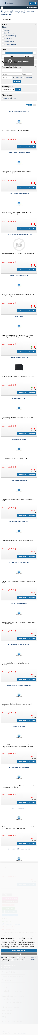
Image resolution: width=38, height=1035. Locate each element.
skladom (6, 98)
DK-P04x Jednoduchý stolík (19, 357)
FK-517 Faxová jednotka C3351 (19, 193)
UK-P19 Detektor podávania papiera (19, 685)
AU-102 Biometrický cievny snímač (19, 152)
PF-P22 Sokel (19, 316)
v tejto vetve (18, 77)
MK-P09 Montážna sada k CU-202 (19, 849)
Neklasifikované (18, 960)
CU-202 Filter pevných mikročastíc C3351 (19, 234)
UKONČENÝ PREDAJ (10, 36)
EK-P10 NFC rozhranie (19, 808)
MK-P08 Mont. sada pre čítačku (19, 521)
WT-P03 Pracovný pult (19, 439)
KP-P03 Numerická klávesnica (19, 767)
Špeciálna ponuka (9, 33)
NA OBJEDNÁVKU (9, 41)
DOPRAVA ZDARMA (10, 44)
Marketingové (7, 960)
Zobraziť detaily (33, 958)
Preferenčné (13, 957)
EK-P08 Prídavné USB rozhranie (19, 562)
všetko (14, 98)
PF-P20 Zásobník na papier (19, 275)
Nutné (5, 957)
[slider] (3, 52)
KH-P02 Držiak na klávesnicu (19, 480)
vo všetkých (28, 77)
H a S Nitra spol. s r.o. (8, 3)
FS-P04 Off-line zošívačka (19, 398)
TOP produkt (8, 39)
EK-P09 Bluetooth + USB (19, 603)
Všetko (6, 27)
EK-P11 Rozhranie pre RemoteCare (19, 644)
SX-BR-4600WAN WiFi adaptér (19, 112)
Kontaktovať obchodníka (26, 147)
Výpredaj (7, 30)
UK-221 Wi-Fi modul (19, 726)
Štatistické (22, 957)
